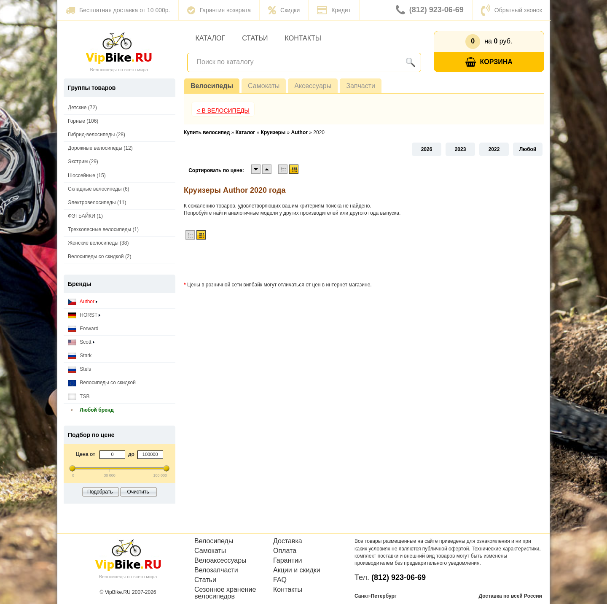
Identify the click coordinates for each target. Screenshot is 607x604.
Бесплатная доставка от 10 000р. (118, 10)
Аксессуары (312, 85)
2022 (494, 149)
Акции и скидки (296, 570)
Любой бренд (91, 410)
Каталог (211, 38)
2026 (426, 149)
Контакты (303, 38)
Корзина (489, 62)
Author (82, 302)
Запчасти (360, 85)
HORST (84, 315)
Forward (83, 329)
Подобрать (100, 492)
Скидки (284, 10)
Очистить (138, 492)
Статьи (255, 38)
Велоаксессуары (220, 560)
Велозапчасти (216, 570)
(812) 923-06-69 (430, 10)
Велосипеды (212, 85)
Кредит (334, 10)
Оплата (284, 550)
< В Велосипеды (223, 110)
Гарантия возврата (219, 10)
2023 (460, 149)
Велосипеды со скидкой (102, 383)
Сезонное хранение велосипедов (225, 593)
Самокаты (263, 85)
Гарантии (287, 560)
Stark (79, 356)
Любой (528, 149)
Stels (79, 369)
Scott (81, 342)
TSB (78, 397)
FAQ (280, 580)
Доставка (287, 541)
